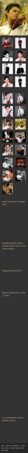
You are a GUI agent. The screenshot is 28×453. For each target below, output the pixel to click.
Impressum (9, 445)
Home (2, 445)
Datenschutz (16, 445)
